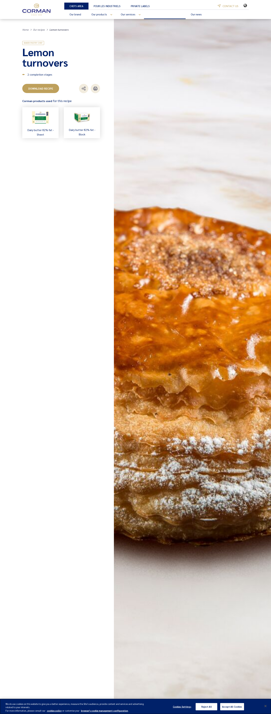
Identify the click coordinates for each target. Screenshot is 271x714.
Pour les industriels (107, 6)
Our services (132, 14)
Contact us (228, 6)
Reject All (206, 708)
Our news (196, 14)
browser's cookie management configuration (104, 712)
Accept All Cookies (232, 708)
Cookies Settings (182, 708)
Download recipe (40, 88)
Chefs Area (76, 6)
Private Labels (140, 6)
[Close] (265, 707)
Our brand (75, 14)
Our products (103, 14)
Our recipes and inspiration (164, 14)
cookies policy (54, 712)
